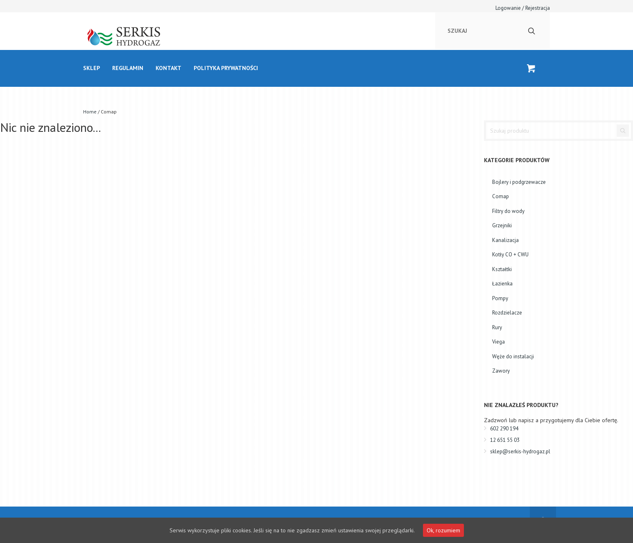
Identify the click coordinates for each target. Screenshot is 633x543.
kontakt (168, 68)
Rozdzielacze (507, 312)
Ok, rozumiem (443, 530)
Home (90, 112)
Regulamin (127, 68)
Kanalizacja (505, 240)
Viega (498, 341)
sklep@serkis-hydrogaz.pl (520, 451)
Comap (500, 196)
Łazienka (502, 283)
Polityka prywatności (226, 68)
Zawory (501, 370)
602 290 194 (504, 428)
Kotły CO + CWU (510, 254)
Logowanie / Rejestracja (522, 8)
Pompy (500, 298)
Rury (497, 327)
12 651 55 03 (505, 440)
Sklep (91, 68)
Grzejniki (502, 225)
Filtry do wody (508, 211)
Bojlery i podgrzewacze (519, 182)
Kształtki (502, 269)
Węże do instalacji (513, 356)
